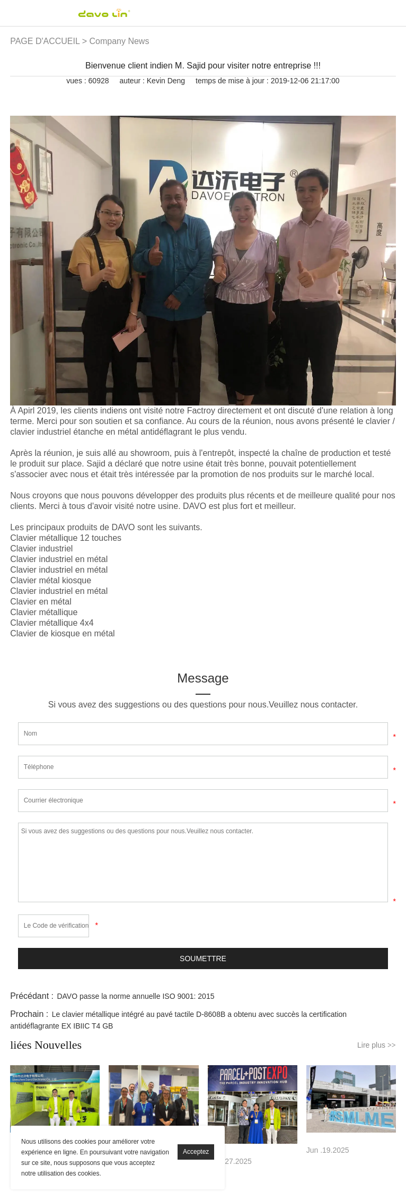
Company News (119, 41)
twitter (182, 95)
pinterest (200, 95)
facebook (146, 95)
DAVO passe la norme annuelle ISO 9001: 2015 (135, 996)
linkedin (164, 95)
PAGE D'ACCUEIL (45, 41)
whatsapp (236, 95)
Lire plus (376, 1045)
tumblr (254, 95)
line (218, 95)
